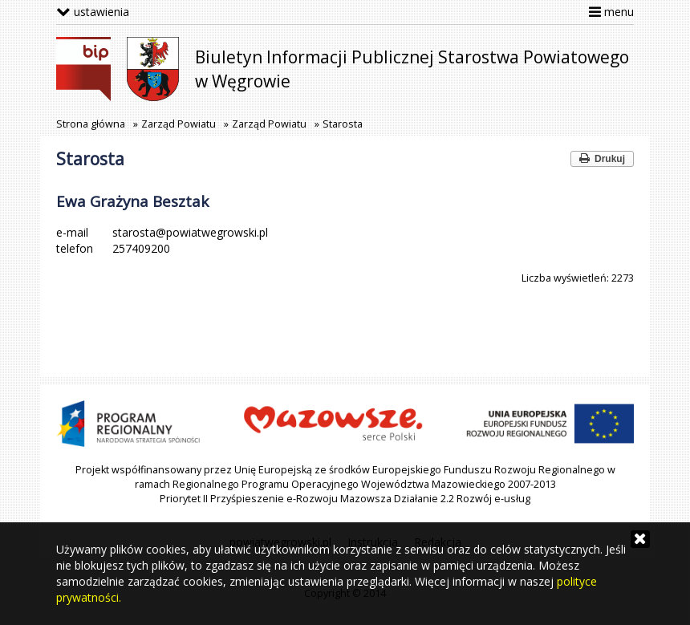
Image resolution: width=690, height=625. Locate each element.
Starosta (343, 124)
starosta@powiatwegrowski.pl (190, 232)
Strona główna (90, 124)
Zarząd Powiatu (178, 124)
